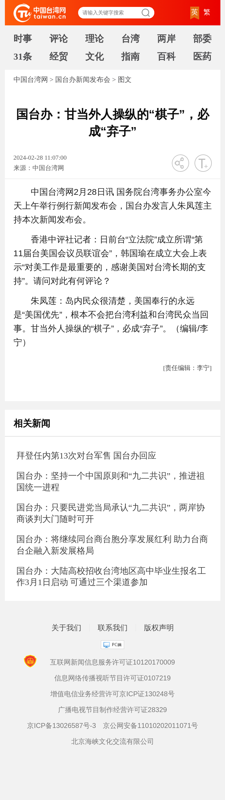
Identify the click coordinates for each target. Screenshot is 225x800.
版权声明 (159, 627)
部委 (202, 38)
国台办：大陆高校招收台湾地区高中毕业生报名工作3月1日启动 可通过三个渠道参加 (111, 576)
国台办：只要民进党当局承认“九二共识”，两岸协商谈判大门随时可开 (110, 513)
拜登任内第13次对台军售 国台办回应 (86, 455)
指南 (130, 56)
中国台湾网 (31, 79)
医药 (202, 56)
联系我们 (113, 627)
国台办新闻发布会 (82, 79)
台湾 (130, 38)
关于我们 (66, 627)
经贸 (58, 56)
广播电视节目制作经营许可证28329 (112, 710)
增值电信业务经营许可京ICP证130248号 (112, 694)
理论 (94, 38)
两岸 (166, 38)
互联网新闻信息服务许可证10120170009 (112, 662)
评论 (58, 38)
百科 (166, 56)
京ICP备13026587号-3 (61, 725)
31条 (23, 56)
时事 (23, 38)
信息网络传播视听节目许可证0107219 (112, 678)
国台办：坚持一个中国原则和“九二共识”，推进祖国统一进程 (110, 481)
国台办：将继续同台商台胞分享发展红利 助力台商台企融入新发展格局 (112, 544)
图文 (125, 79)
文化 (94, 56)
